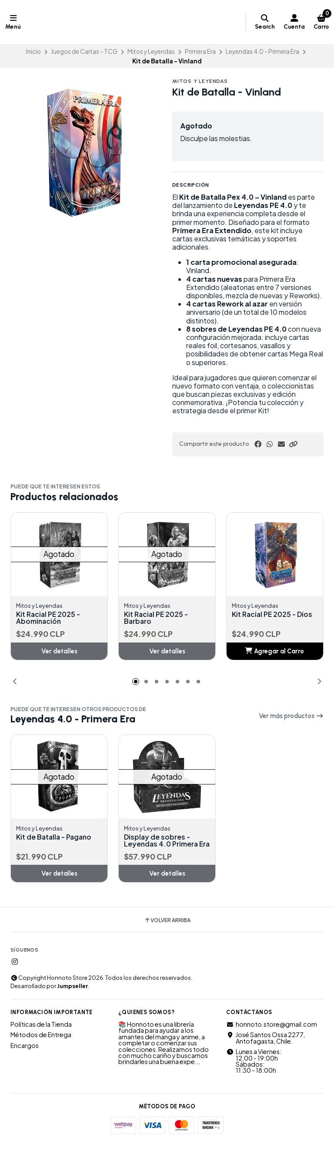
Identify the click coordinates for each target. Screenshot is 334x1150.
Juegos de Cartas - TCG (84, 51)
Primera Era (200, 51)
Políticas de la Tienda (41, 1031)
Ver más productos (291, 716)
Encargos (24, 1053)
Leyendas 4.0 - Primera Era (262, 51)
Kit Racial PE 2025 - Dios (273, 614)
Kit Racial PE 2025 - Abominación (49, 618)
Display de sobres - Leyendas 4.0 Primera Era (162, 844)
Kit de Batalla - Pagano (55, 837)
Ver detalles (59, 651)
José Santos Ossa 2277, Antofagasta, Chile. (265, 1045)
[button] (293, 444)
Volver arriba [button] (167, 927)
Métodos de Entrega (40, 1042)
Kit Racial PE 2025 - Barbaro (157, 618)
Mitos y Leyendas (151, 51)
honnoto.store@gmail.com (271, 1031)
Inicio (33, 51)
